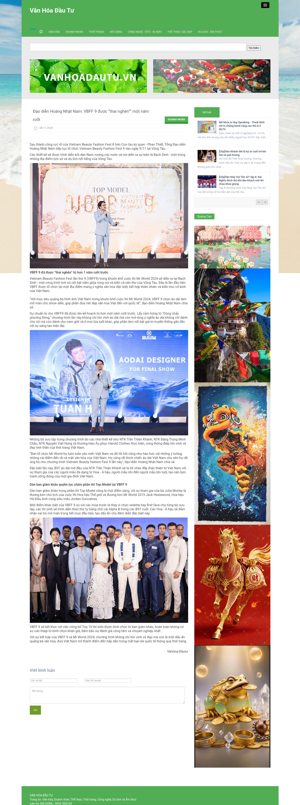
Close (33, 28)
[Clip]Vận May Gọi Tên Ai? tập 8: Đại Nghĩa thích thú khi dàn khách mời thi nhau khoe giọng (241, 180)
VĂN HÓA (54, 31)
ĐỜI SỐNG (116, 31)
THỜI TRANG (96, 31)
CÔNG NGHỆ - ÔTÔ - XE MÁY (145, 31)
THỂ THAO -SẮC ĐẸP (179, 31)
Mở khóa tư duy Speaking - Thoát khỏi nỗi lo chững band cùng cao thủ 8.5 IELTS (242, 126)
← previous (259, 202)
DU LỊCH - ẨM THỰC (210, 31)
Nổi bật (207, 112)
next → (265, 202)
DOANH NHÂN (74, 31)
